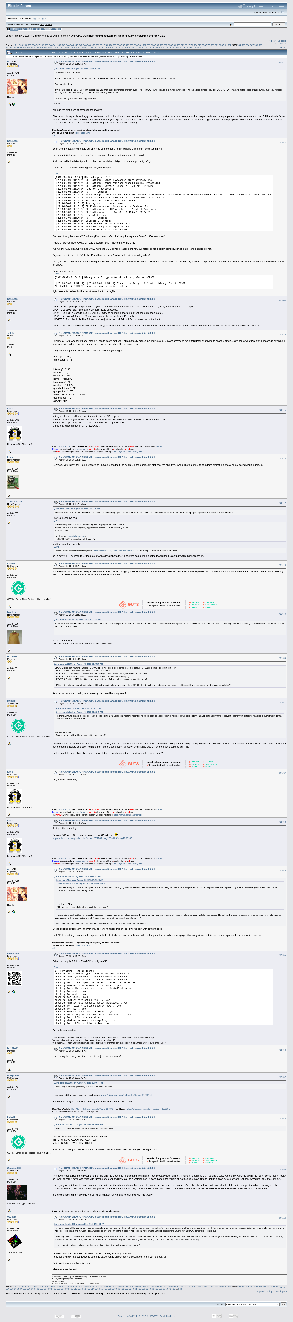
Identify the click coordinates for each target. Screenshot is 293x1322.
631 (182, 47)
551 (97, 45)
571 (182, 45)
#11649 (282, 614)
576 (204, 45)
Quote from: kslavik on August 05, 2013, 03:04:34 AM (77, 876)
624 (152, 47)
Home (14, 29)
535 (29, 45)
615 (114, 47)
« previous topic (277, 40)
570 (178, 45)
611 (97, 47)
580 (221, 45)
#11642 (282, 142)
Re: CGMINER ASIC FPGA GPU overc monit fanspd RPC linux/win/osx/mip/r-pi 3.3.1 (107, 61)
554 (110, 45)
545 (72, 45)
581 (225, 45)
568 (170, 45)
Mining (36, 35)
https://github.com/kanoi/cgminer (128, 451)
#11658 (282, 1119)
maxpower (13, 1075)
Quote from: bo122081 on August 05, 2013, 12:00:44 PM (78, 1083)
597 (37, 47)
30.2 (42, 24)
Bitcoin (26, 35)
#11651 (282, 702)
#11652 (282, 773)
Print (282, 47)
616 (118, 47)
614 (109, 47)
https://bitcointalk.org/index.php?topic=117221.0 (126, 1095)
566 (161, 45)
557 (123, 45)
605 (71, 47)
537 (38, 45)
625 (156, 47)
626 (161, 47)
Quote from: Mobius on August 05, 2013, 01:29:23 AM (77, 708)
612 (101, 47)
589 (260, 45)
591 (12, 47)
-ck (9, 61)
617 (122, 47)
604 (67, 47)
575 (199, 45)
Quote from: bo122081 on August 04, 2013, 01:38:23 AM (78, 664)
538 (42, 45)
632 (186, 47)
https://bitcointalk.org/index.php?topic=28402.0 (115, 551)
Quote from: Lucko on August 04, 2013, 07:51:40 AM (77, 509)
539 (46, 45)
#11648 (282, 565)
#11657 (282, 1077)
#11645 (282, 410)
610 (92, 47)
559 (131, 45)
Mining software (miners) (55, 35)
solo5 (10, 333)
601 (54, 47)
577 (208, 45)
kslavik (11, 563)
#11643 (282, 300)
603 (63, 47)
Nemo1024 (13, 953)
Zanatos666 (14, 1168)
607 (80, 47)
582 (229, 45)
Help (22, 29)
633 (190, 47)
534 (25, 45)
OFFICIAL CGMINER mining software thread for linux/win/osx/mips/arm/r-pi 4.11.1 (118, 35)
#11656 (282, 1050)
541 (55, 45)
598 (41, 47)
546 (76, 45)
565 (157, 45)
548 (85, 45)
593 (20, 47)
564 (153, 45)
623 (148, 47)
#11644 (282, 335)
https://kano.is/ (81, 449)
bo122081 (12, 141)
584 (239, 45)
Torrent (48, 24)
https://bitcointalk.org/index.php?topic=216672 (92, 1109)
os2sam (11, 1216)
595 (29, 47)
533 (21, 45)
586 (247, 45)
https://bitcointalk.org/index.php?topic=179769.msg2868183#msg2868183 (92, 838)
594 (24, 47)
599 (46, 47)
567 (165, 45)
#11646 (282, 459)
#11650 (282, 658)
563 (148, 45)
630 (178, 47)
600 (50, 47)
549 (89, 45)
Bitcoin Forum (13, 35)
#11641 (282, 63)
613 (105, 47)
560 (136, 45)
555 (114, 45)
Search (30, 29)
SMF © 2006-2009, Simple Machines (158, 1316)
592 (16, 47)
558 (127, 45)
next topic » (280, 43)
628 (169, 47)
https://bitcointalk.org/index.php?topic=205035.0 (148, 1109)
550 (93, 45)
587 (252, 45)
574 (195, 45)
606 (75, 47)
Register (48, 29)
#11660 (282, 1218)
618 (126, 47)
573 (191, 45)
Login (38, 29)
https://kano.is (63, 446)
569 (174, 45)
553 (106, 45)
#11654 (282, 871)
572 (187, 45)
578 (212, 45)
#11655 (282, 955)
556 (119, 45)
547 (80, 45)
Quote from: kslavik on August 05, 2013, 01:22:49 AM (77, 620)
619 (131, 47)
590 (7, 47)
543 (63, 45)
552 (102, 45)
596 (33, 47)
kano (10, 408)
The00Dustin (14, 501)
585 (243, 45)
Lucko (10, 457)
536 (34, 45)
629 (173, 47)
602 (58, 47)
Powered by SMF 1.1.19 (129, 1316)
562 (144, 45)
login (35, 18)
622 (144, 47)
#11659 (282, 1169)
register (43, 18)
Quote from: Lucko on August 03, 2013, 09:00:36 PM (77, 69)
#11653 (282, 822)
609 (88, 47)
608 (84, 47)
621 (139, 47)
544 (68, 45)
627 (165, 47)
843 (197, 47)
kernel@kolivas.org (76, 536)
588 (256, 45)
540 (51, 45)
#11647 (282, 503)
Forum (159, 446)
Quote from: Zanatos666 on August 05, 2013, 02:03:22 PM (79, 1224)
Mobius (11, 612)
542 (59, 45)
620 (135, 47)
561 (140, 45)
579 (216, 45)
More (57, 29)
